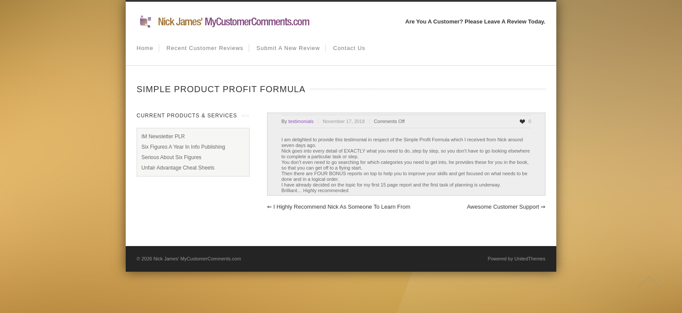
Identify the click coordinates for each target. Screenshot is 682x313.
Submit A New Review (288, 48)
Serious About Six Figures (171, 157)
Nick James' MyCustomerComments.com (197, 258)
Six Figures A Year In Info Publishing (183, 147)
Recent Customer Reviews (205, 48)
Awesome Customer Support (506, 206)
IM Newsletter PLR (163, 136)
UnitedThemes (529, 258)
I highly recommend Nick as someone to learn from (338, 206)
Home (145, 48)
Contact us (349, 48)
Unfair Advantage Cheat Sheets (177, 168)
